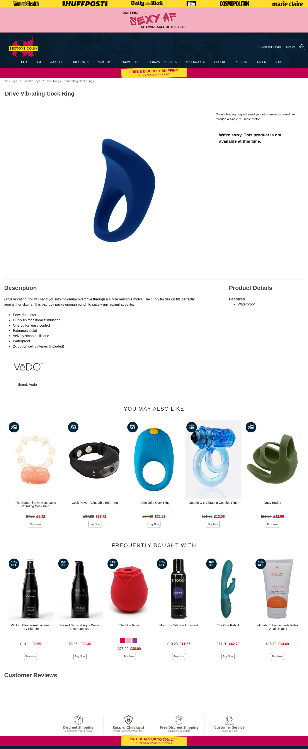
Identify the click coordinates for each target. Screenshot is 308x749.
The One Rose (129, 625)
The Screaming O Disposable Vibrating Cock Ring (35, 504)
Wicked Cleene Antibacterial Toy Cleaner (30, 627)
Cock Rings (53, 81)
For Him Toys (31, 81)
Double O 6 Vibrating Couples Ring (213, 503)
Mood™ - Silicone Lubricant (178, 625)
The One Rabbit (228, 625)
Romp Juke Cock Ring (154, 503)
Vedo (33, 384)
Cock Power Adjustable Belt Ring (95, 503)
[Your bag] (301, 47)
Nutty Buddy (272, 503)
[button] (122, 640)
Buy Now (35, 524)
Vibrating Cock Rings (80, 81)
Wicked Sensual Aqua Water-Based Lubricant (80, 627)
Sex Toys (11, 81)
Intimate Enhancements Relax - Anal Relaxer (277, 627)
